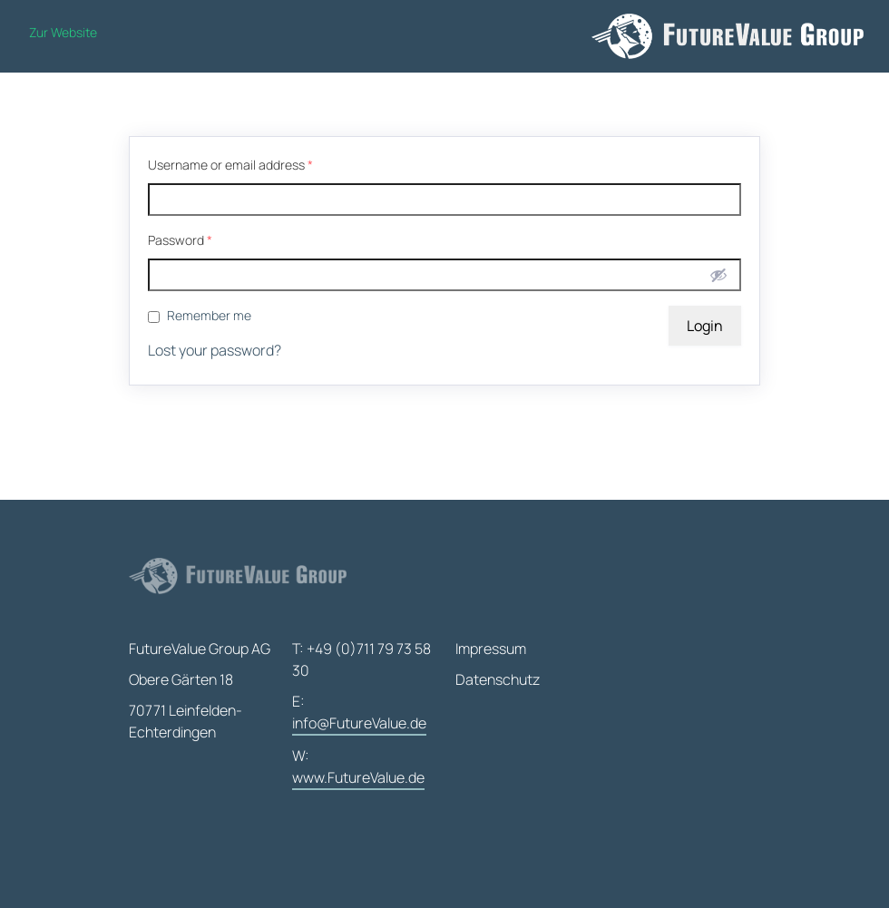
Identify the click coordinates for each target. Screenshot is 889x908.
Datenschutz (497, 679)
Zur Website (63, 32)
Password (180, 240)
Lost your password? (214, 350)
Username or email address (230, 164)
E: (359, 713)
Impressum (490, 649)
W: (358, 768)
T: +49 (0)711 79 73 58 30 (361, 659)
